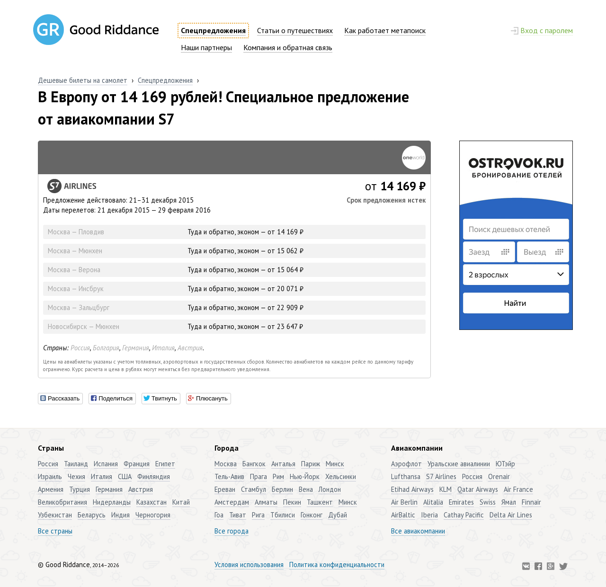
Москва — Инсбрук (76, 288)
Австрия (190, 347)
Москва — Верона (74, 269)
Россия (80, 347)
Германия (135, 347)
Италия (163, 347)
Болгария (106, 347)
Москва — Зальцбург (78, 307)
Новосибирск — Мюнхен (83, 326)
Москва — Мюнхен (75, 250)
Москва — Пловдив (76, 231)
